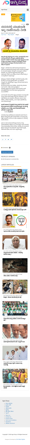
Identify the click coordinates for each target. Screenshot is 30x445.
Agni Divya (3, 34)
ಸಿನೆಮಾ (7, 406)
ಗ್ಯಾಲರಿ (7, 413)
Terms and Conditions (11, 420)
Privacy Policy (9, 418)
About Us (8, 415)
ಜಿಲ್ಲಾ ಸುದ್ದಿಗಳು (11, 34)
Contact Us (8, 417)
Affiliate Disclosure (10, 423)
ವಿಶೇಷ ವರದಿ (8, 408)
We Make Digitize (15, 439)
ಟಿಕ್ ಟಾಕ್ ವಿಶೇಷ (9, 411)
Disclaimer (8, 421)
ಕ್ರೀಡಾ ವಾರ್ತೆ (8, 405)
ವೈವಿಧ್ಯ (7, 409)
